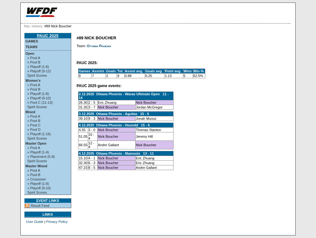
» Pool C (33, 125)
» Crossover (36, 179)
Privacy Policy (56, 222)
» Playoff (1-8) (38, 67)
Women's (32, 80)
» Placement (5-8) (41, 156)
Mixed (30, 112)
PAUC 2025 (47, 35)
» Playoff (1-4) (38, 152)
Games (31, 41)
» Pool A (33, 58)
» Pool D (33, 129)
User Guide (34, 222)
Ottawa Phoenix (99, 46)
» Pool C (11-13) (40, 102)
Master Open (35, 143)
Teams (31, 47)
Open (29, 53)
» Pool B (33, 62)
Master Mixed (36, 166)
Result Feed (40, 206)
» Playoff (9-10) (39, 98)
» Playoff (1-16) (39, 134)
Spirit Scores (37, 75)
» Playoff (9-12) (39, 71)
